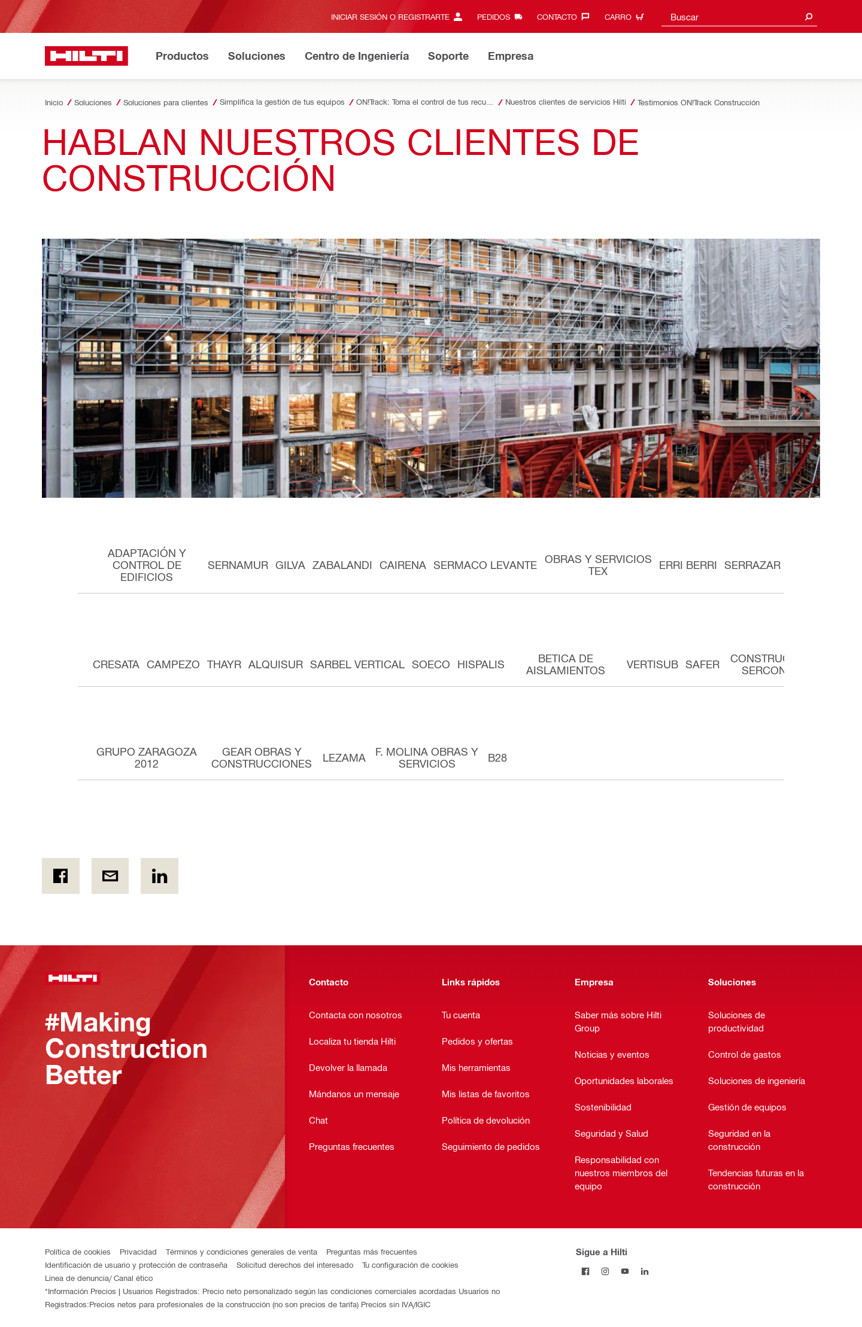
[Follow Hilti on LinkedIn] (645, 1271)
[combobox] (739, 16)
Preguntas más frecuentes (371, 1251)
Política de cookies (78, 1251)
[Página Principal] (86, 56)
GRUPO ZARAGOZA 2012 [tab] (146, 757)
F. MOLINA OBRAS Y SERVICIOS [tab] (426, 757)
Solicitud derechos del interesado (294, 1264)
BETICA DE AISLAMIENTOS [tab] (565, 664)
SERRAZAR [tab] (752, 564)
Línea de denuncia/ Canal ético (99, 1277)
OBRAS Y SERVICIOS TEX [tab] (598, 564)
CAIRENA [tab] (403, 564)
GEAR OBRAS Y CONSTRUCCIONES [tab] (261, 757)
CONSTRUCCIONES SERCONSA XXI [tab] (780, 664)
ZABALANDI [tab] (342, 564)
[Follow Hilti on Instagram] (605, 1271)
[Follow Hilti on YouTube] (625, 1271)
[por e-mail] (110, 876)
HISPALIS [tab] (481, 664)
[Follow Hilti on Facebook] (586, 1271)
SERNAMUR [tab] (238, 564)
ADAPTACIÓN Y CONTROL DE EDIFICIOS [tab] (147, 564)
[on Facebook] (61, 876)
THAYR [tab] (224, 664)
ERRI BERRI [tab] (688, 564)
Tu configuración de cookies (410, 1264)
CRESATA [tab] (116, 664)
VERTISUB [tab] (652, 664)
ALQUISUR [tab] (275, 664)
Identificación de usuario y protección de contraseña (136, 1264)
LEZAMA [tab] (344, 757)
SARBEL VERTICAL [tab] (357, 664)
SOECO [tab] (431, 664)
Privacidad (138, 1251)
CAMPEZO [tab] (173, 664)
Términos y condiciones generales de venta (241, 1251)
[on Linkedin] (159, 876)
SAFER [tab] (702, 664)
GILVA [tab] (290, 564)
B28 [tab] (497, 757)
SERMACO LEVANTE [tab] (485, 564)
